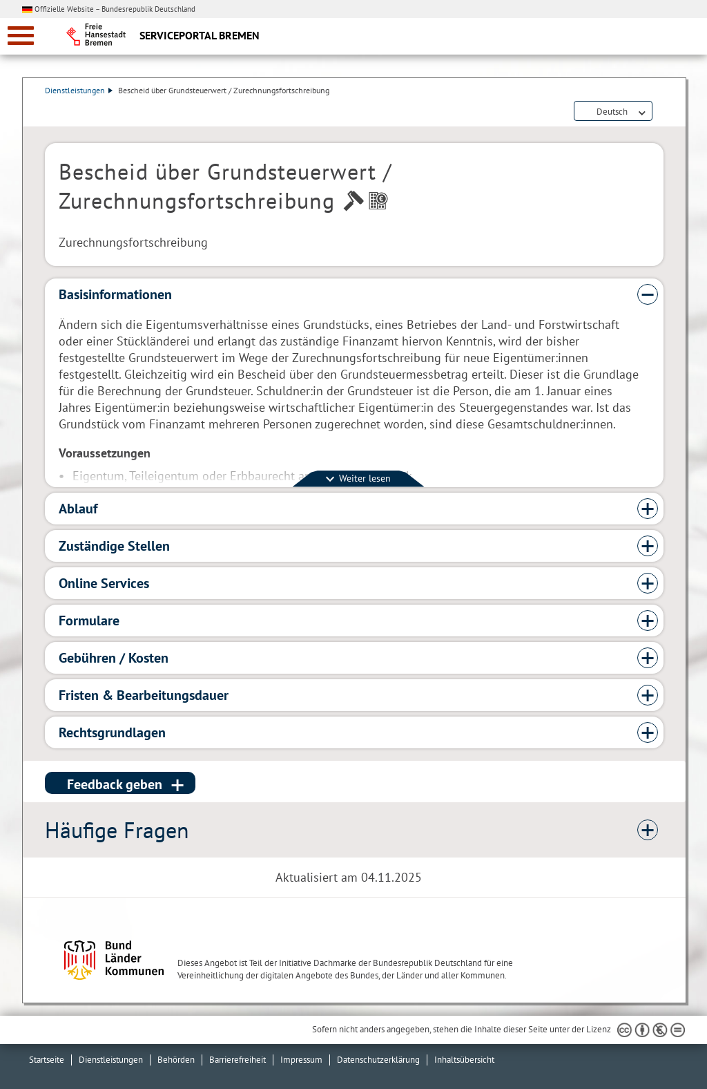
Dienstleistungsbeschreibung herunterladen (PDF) (661, 111)
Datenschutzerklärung (378, 1060)
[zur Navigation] (20, 36)
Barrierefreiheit (237, 1060)
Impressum (301, 1060)
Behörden (176, 1060)
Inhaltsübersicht (464, 1060)
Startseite (46, 1060)
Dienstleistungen (79, 90)
